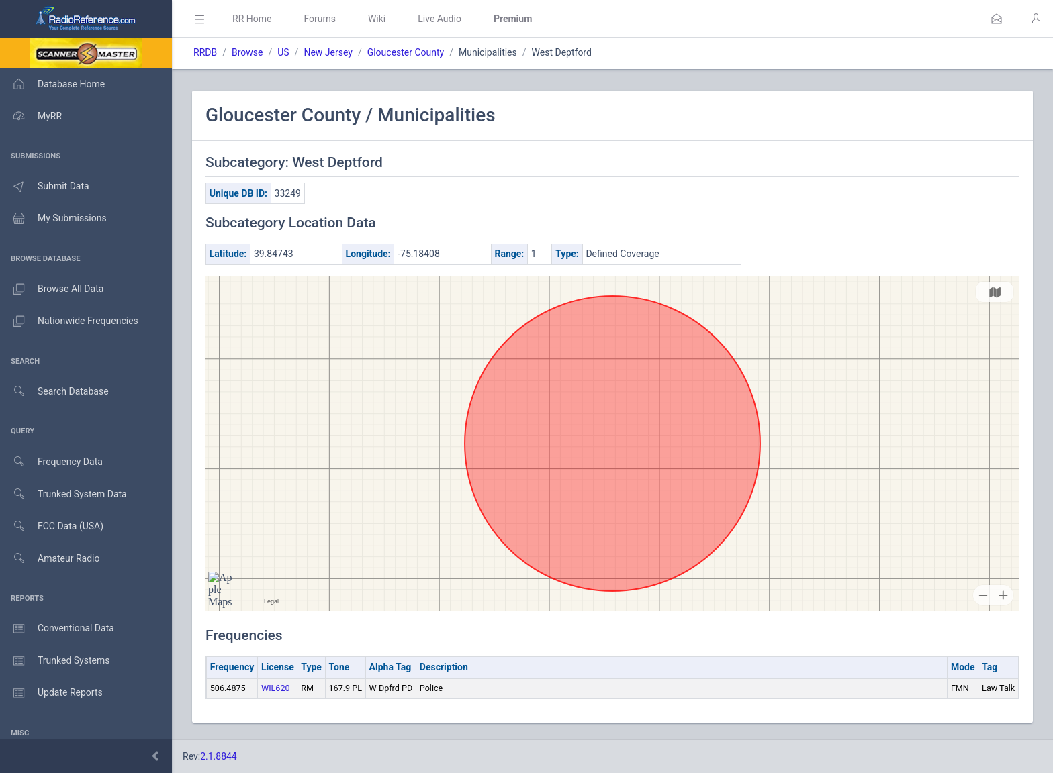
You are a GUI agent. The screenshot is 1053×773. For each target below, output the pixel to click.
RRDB (205, 52)
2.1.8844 (218, 756)
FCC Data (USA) (51, 526)
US (283, 52)
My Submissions (53, 219)
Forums (320, 18)
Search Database (54, 391)
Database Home (52, 84)
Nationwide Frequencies (69, 321)
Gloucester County (406, 52)
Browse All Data (51, 289)
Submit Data (44, 187)
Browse (247, 52)
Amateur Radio (50, 558)
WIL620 (275, 688)
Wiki (376, 18)
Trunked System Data (63, 494)
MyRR (31, 116)
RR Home (251, 18)
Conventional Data (57, 629)
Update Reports (51, 693)
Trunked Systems (54, 661)
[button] (996, 18)
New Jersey (328, 52)
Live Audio (439, 18)
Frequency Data (51, 462)
